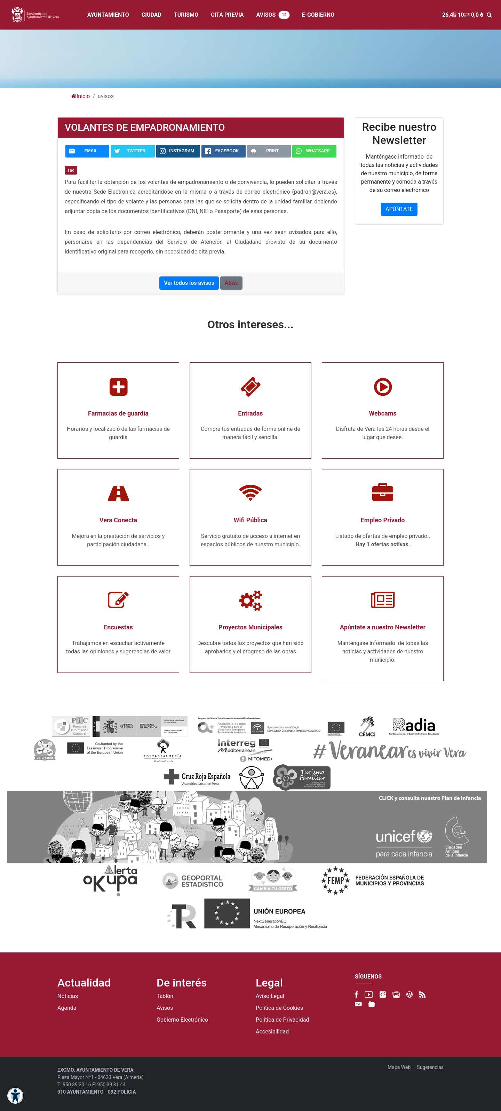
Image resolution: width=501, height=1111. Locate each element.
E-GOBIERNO (318, 14)
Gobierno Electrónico (182, 1020)
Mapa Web (399, 1067)
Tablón (165, 996)
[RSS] (422, 994)
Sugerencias (430, 1067)
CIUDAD (151, 14)
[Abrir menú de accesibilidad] (15, 1095)
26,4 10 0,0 (462, 14)
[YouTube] (369, 994)
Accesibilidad (272, 1031)
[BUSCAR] (491, 14)
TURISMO (186, 14)
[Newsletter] (358, 1004)
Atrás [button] (231, 283)
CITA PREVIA (227, 14)
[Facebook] (356, 994)
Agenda (66, 1008)
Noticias (67, 996)
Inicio (80, 96)
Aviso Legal (270, 996)
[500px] (396, 994)
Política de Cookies (279, 1008)
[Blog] (409, 994)
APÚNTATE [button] (399, 209)
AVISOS (272, 15)
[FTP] (371, 1004)
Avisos (165, 1008)
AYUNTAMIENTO (108, 14)
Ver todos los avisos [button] (189, 283)
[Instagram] (383, 994)
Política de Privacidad (282, 1020)
